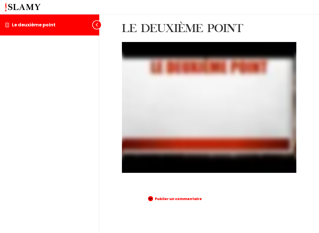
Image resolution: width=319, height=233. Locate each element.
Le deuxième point (34, 25)
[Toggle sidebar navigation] (94, 24)
